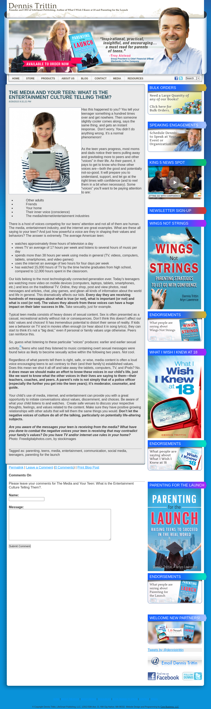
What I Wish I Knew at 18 (173, 352)
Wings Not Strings (169, 223)
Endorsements (165, 315)
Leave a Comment (39, 467)
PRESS (154, 699)
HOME (56, 699)
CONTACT (144, 699)
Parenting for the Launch (177, 485)
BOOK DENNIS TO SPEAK (125, 699)
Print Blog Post (88, 467)
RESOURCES (104, 699)
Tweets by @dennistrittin (166, 650)
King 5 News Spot (167, 163)
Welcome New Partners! (175, 618)
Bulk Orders (163, 88)
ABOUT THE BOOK (70, 699)
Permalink (16, 467)
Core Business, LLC (169, 707)
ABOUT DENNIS (88, 699)
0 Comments (64, 467)
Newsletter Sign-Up (170, 211)
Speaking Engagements (174, 125)
